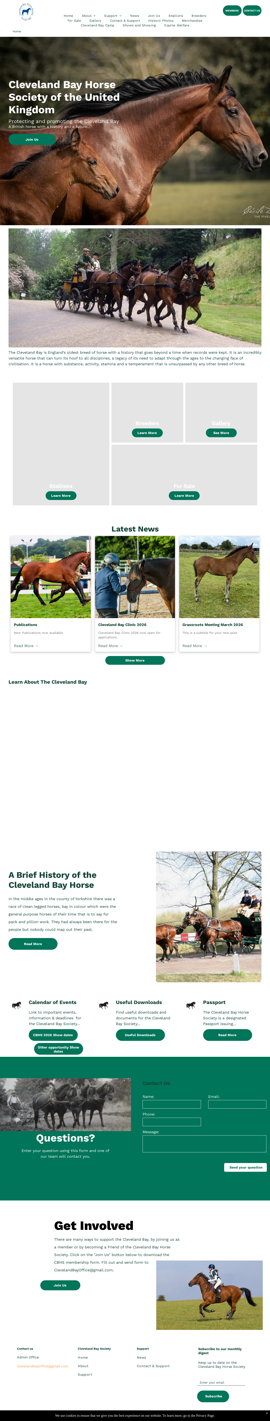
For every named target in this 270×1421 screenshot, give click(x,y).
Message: (151, 1132)
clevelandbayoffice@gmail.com (42, 1366)
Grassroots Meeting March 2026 (212, 624)
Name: (148, 1096)
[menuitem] (68, 15)
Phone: (149, 1114)
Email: (214, 1096)
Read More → (26, 645)
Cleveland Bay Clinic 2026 (122, 624)
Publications (25, 624)
